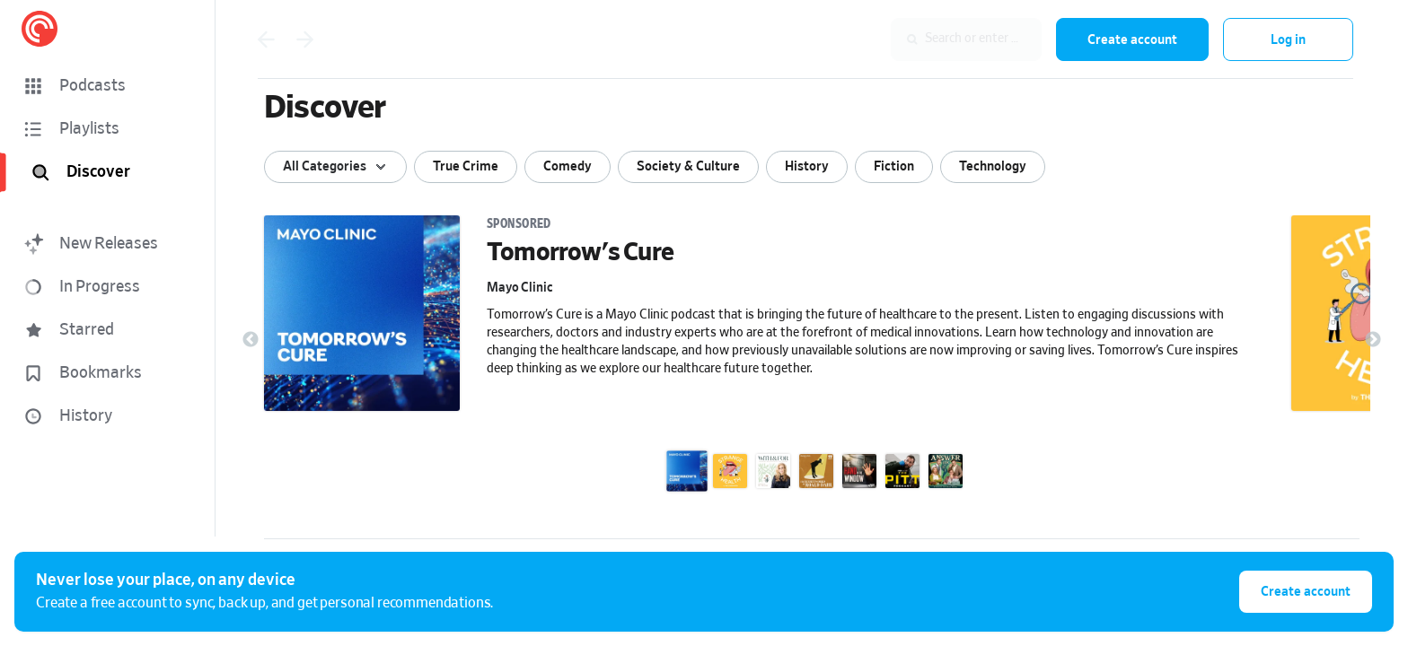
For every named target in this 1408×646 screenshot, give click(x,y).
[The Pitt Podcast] (902, 471)
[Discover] (111, 172)
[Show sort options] (335, 167)
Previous (251, 340)
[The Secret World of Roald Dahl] (816, 471)
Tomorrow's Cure (580, 253)
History (807, 166)
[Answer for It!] (945, 471)
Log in (1288, 40)
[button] (108, 86)
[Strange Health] (730, 471)
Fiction (894, 166)
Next (1373, 340)
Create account (1132, 40)
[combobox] (925, 39)
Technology (992, 166)
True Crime (465, 166)
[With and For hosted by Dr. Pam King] (773, 471)
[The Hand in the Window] (859, 471)
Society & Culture (688, 166)
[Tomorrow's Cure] (687, 471)
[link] (767, 336)
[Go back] (265, 39)
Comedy (567, 166)
